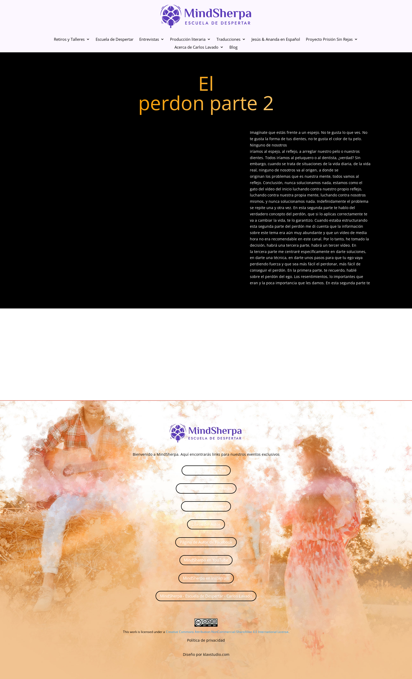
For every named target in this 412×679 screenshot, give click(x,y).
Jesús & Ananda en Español (275, 39)
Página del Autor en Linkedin (206, 488)
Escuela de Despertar (114, 39)
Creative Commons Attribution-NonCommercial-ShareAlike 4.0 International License (227, 632)
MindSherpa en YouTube (206, 560)
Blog (233, 47)
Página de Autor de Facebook (206, 542)
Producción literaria (187, 39)
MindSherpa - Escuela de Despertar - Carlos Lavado (206, 596)
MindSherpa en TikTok (206, 470)
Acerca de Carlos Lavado (196, 47)
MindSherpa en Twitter (206, 506)
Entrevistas (149, 39)
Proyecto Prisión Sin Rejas (329, 39)
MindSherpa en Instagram (206, 578)
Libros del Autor (206, 524)
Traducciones (228, 39)
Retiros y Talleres (69, 39)
